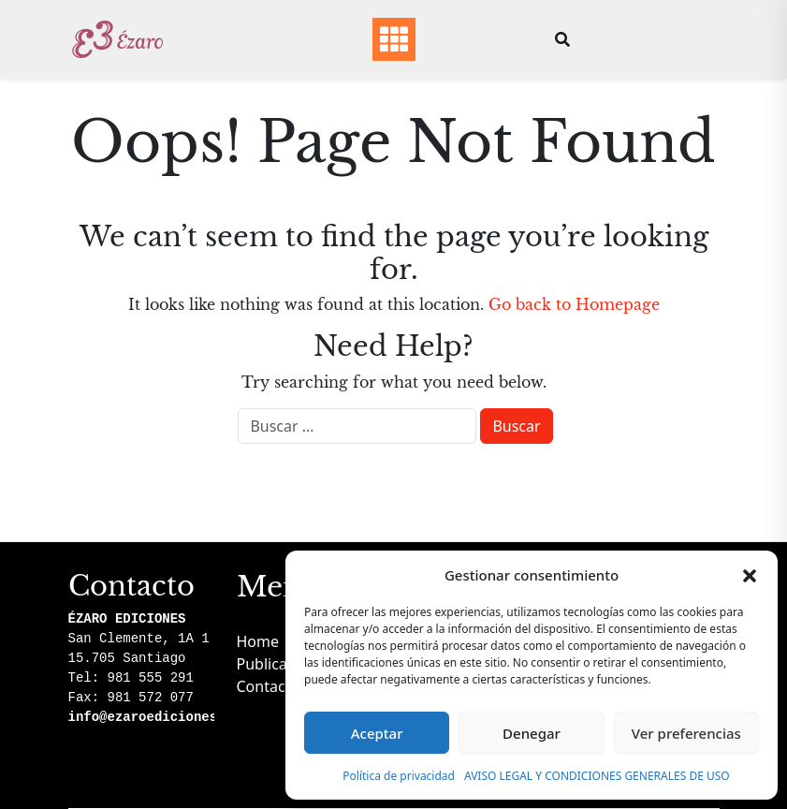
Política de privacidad (398, 776)
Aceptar (377, 733)
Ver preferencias (686, 733)
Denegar (532, 733)
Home (258, 641)
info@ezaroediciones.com (158, 717)
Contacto (268, 686)
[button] (749, 575)
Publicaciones (284, 664)
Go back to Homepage (574, 304)
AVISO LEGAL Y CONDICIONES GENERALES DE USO (597, 776)
